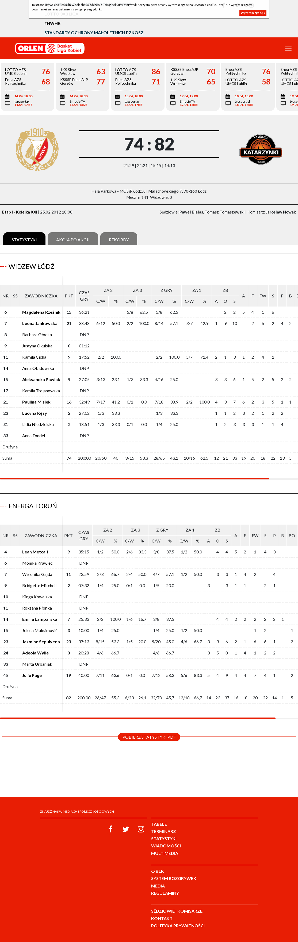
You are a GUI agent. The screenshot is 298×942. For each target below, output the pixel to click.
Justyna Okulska (37, 345)
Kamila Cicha (34, 356)
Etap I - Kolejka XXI (19, 212)
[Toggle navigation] (288, 48)
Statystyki (24, 239)
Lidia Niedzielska (38, 424)
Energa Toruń (33, 506)
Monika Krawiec (37, 562)
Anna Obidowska (38, 368)
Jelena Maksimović (39, 630)
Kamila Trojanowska (41, 390)
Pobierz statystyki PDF (149, 736)
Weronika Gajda (37, 574)
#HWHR (52, 23)
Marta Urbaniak (37, 663)
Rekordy (119, 239)
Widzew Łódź (32, 266)
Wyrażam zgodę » (253, 12)
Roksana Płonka (37, 607)
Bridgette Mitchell (39, 585)
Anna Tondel (33, 435)
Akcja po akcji (73, 239)
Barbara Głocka (37, 334)
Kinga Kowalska (37, 596)
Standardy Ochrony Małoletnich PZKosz (94, 32)
